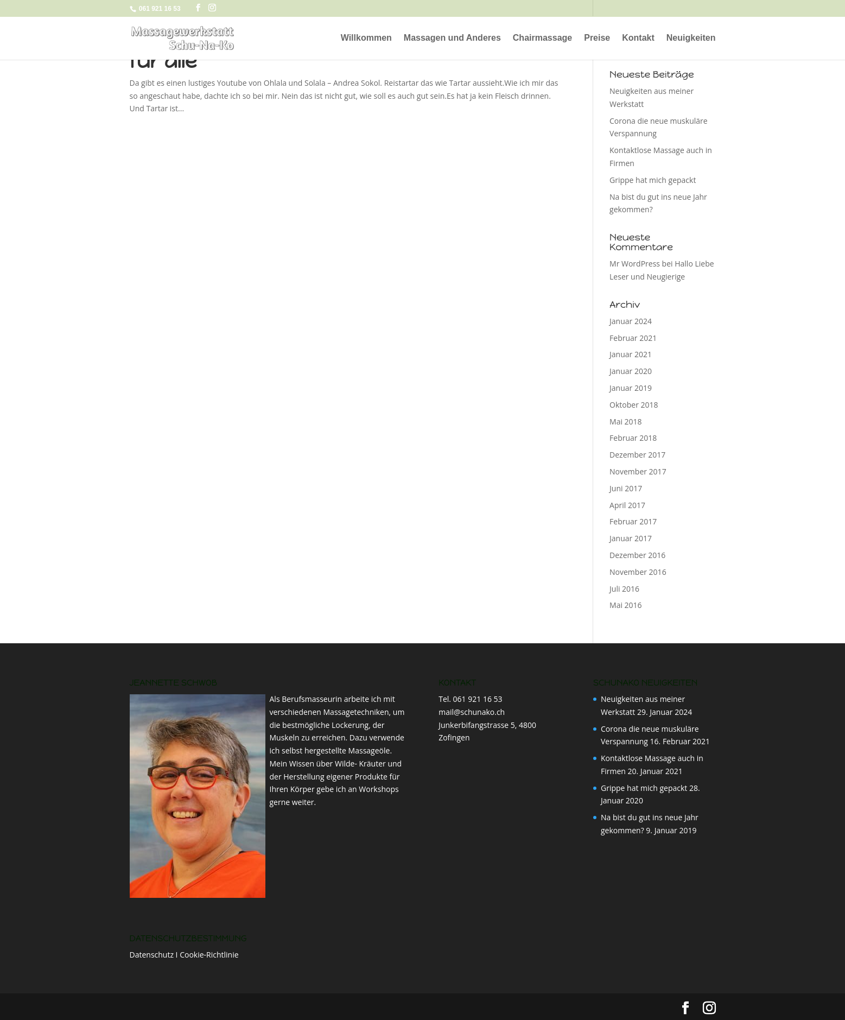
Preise (597, 38)
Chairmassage (542, 38)
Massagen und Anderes (452, 38)
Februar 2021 (633, 338)
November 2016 (637, 572)
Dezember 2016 (637, 555)
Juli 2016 (624, 589)
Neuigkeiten (691, 38)
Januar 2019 (630, 388)
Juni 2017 (625, 488)
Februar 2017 (633, 521)
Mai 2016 (625, 605)
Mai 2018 (625, 421)
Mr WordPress (634, 263)
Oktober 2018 (633, 405)
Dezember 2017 (637, 454)
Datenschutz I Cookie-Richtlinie (184, 954)
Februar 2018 (633, 438)
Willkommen (366, 38)
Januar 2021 (630, 354)
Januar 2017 (630, 538)
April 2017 (627, 505)
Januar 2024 (630, 321)
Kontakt (638, 38)
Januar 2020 (630, 371)
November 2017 (637, 471)
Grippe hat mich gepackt (652, 180)
